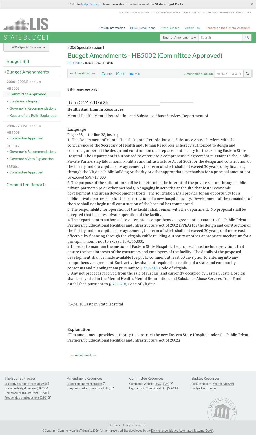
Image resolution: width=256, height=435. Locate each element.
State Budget (170, 28)
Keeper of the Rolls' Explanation (33, 115)
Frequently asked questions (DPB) (25, 397)
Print (107, 74)
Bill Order (74, 63)
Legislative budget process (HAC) (25, 383)
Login (248, 12)
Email (135, 74)
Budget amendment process (84, 383)
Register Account (230, 12)
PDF (121, 74)
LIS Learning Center (168, 12)
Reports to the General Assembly (227, 28)
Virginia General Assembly (135, 12)
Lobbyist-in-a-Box (134, 425)
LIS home (211, 12)
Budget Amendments (179, 37)
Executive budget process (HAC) (24, 388)
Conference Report (24, 101)
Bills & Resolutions (142, 28)
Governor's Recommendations (32, 108)
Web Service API (223, 383)
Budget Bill (18, 61)
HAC (158, 383)
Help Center (90, 4)
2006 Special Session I (28, 47)
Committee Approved (27, 94)
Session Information (112, 28)
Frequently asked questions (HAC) (88, 388)
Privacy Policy (193, 12)
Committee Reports (26, 184)
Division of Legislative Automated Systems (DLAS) (182, 430)
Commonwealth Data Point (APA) (25, 393)
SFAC (166, 383)
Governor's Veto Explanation (31, 158)
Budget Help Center (204, 388)
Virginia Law (192, 28)
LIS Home (114, 425)
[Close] (252, 4)
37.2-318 (119, 283)
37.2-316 (150, 268)
